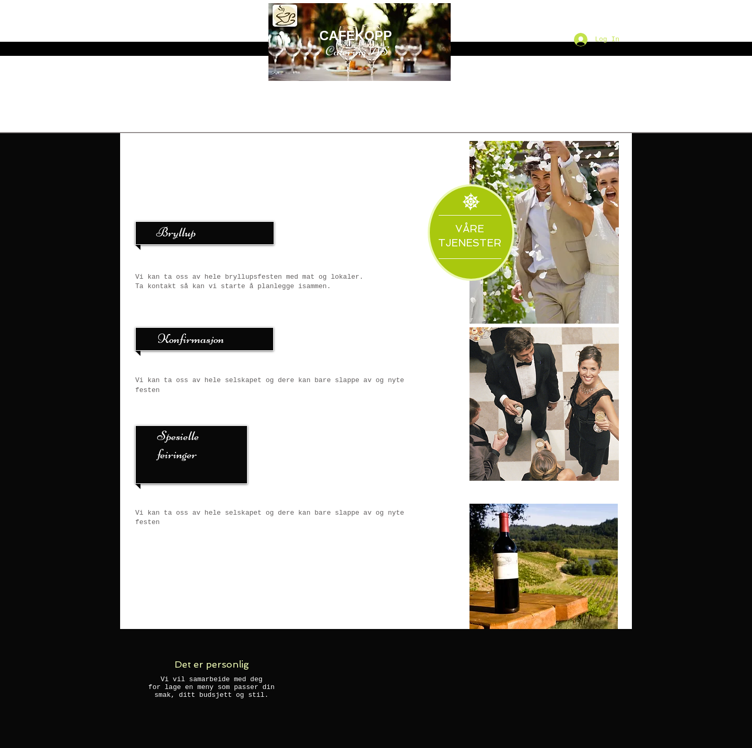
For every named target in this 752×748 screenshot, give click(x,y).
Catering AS (357, 51)
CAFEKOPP (356, 35)
